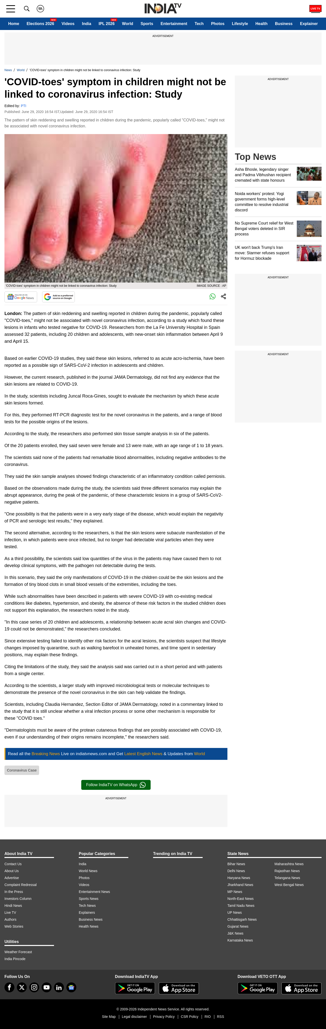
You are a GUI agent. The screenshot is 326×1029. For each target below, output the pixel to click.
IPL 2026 (107, 24)
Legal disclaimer (134, 1017)
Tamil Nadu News (240, 906)
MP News (234, 892)
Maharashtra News (289, 864)
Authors (10, 919)
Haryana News (238, 878)
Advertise (11, 878)
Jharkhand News (240, 885)
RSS (220, 1017)
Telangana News (287, 878)
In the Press (13, 892)
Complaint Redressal (20, 885)
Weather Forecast (18, 952)
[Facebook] (9, 987)
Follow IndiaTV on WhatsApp (116, 785)
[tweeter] (22, 987)
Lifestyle (240, 24)
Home (13, 24)
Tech (199, 24)
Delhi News (236, 871)
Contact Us (13, 864)
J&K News (235, 933)
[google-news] (71, 987)
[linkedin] (59, 987)
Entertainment (174, 24)
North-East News (240, 899)
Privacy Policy (164, 1017)
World (127, 24)
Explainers (87, 913)
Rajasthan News (287, 871)
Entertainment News (94, 892)
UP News (234, 913)
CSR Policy (189, 1017)
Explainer (309, 24)
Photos (217, 24)
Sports (147, 24)
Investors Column (17, 899)
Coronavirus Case (22, 770)
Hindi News (13, 906)
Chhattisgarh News (242, 919)
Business (284, 24)
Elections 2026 (40, 24)
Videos (68, 24)
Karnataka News (240, 940)
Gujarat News (237, 926)
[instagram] (34, 987)
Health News (88, 926)
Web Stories (13, 926)
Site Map (108, 1017)
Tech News (87, 906)
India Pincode (15, 959)
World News (88, 871)
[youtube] (47, 987)
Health (261, 24)
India (86, 24)
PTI (23, 106)
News (8, 70)
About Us (11, 871)
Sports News (88, 899)
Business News (91, 919)
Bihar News (236, 864)
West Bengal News (289, 885)
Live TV (10, 913)
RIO (208, 1017)
